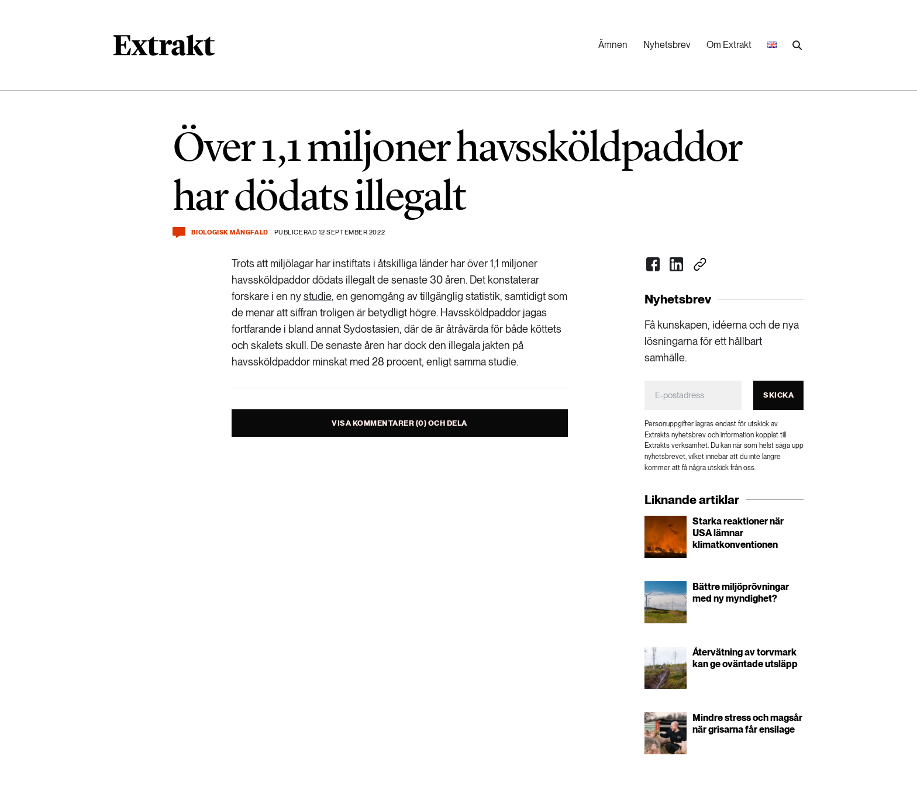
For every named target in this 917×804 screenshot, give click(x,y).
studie (318, 296)
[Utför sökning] (797, 46)
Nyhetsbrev (667, 44)
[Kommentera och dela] (179, 232)
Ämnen (613, 44)
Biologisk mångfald (229, 232)
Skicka (778, 395)
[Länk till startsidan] (164, 49)
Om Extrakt (728, 44)
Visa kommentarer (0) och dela (399, 423)
